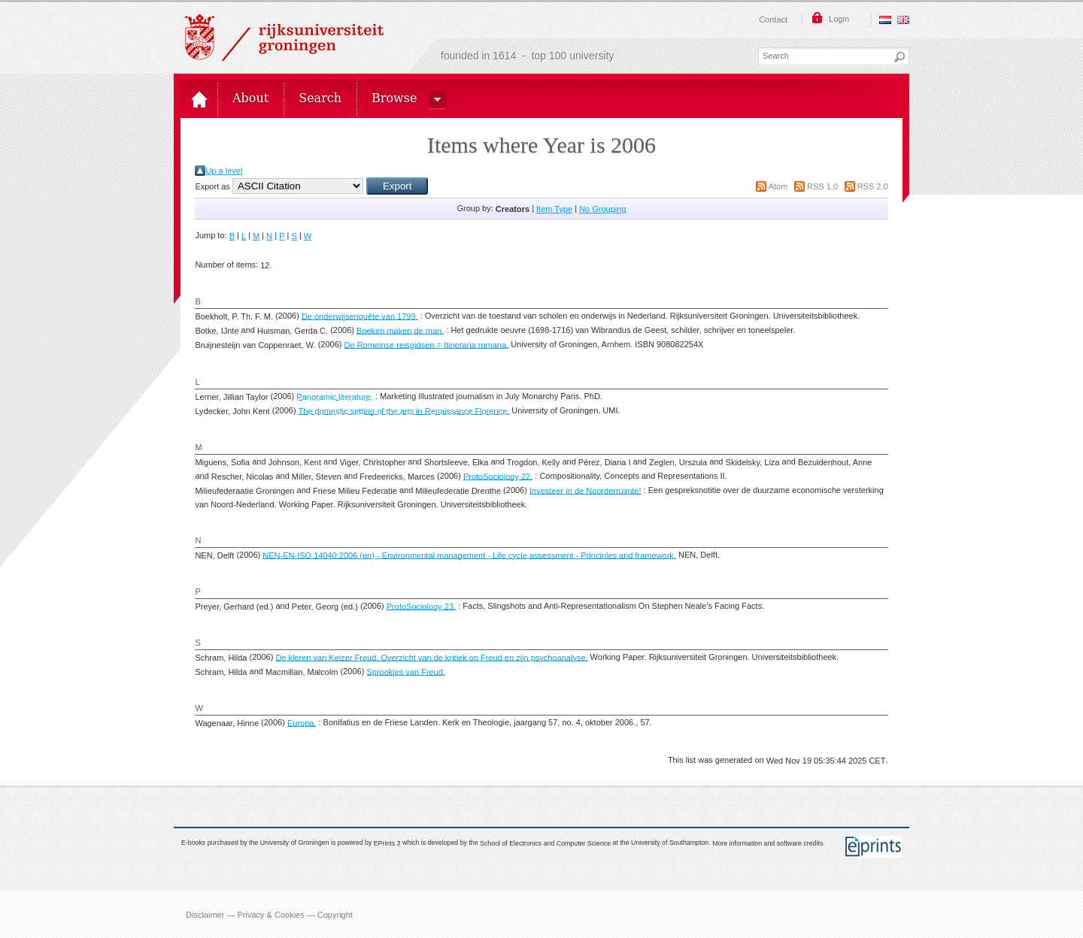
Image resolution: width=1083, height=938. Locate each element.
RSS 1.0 (822, 186)
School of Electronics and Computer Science (545, 842)
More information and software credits (767, 842)
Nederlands (885, 20)
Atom (778, 186)
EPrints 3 (387, 842)
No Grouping (602, 208)
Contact (773, 19)
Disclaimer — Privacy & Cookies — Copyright (269, 913)
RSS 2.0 (872, 186)
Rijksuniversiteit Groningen (284, 37)
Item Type (554, 208)
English (903, 20)
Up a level (223, 170)
